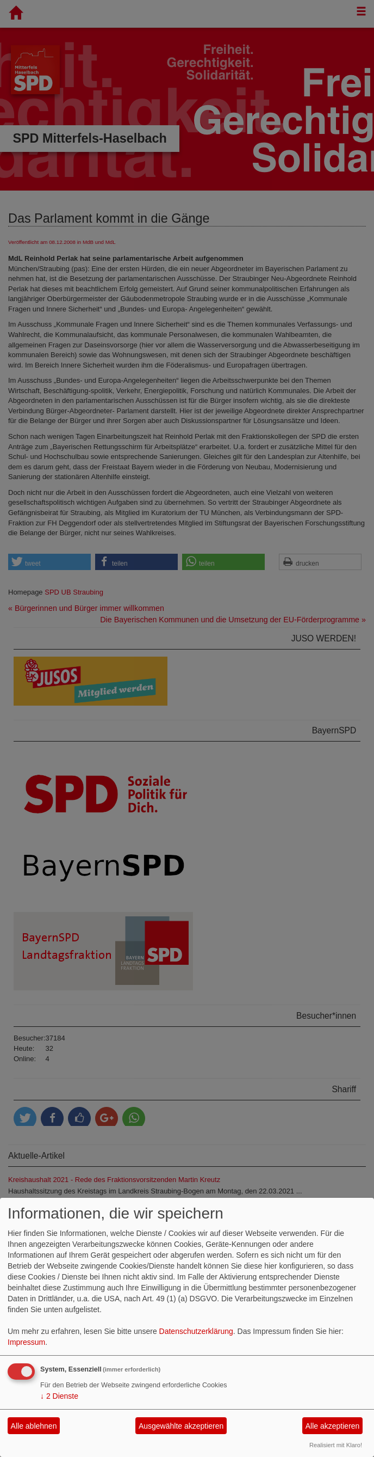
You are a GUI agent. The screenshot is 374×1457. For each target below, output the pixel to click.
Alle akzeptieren (333, 1426)
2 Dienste (59, 1396)
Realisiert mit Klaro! (335, 1445)
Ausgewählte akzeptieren (181, 1426)
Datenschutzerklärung (196, 1331)
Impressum (26, 1342)
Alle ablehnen (34, 1426)
